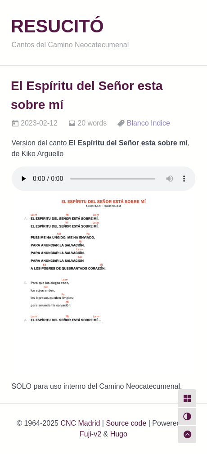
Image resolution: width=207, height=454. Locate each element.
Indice (160, 123)
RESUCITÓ (57, 26)
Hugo (118, 434)
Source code (126, 423)
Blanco (138, 123)
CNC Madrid (80, 423)
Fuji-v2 (90, 434)
